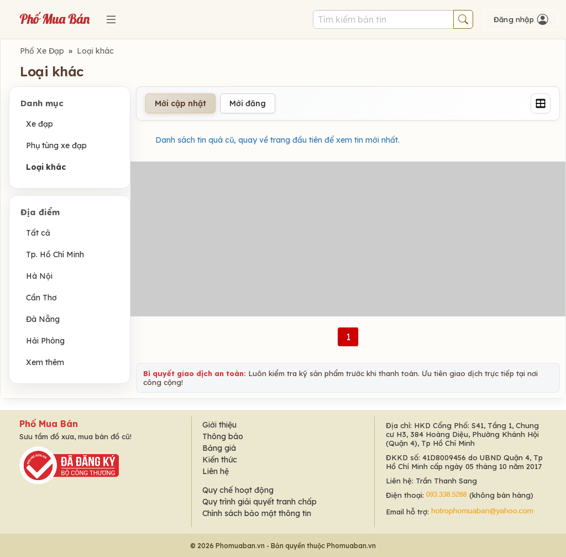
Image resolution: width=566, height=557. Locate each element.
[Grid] (540, 103)
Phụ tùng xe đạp (56, 145)
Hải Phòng (45, 341)
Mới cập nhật (180, 103)
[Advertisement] (347, 239)
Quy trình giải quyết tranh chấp (259, 502)
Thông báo (222, 436)
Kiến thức (219, 460)
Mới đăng (247, 103)
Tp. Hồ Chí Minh (55, 254)
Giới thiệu (219, 425)
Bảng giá (219, 448)
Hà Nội (39, 276)
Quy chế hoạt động (238, 490)
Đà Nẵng (43, 319)
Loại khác (95, 51)
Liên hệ (215, 471)
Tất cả (38, 233)
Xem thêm (45, 362)
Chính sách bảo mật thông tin (256, 513)
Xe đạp (39, 124)
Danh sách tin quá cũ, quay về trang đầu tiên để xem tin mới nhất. (277, 140)
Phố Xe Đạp (42, 51)
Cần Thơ (41, 298)
